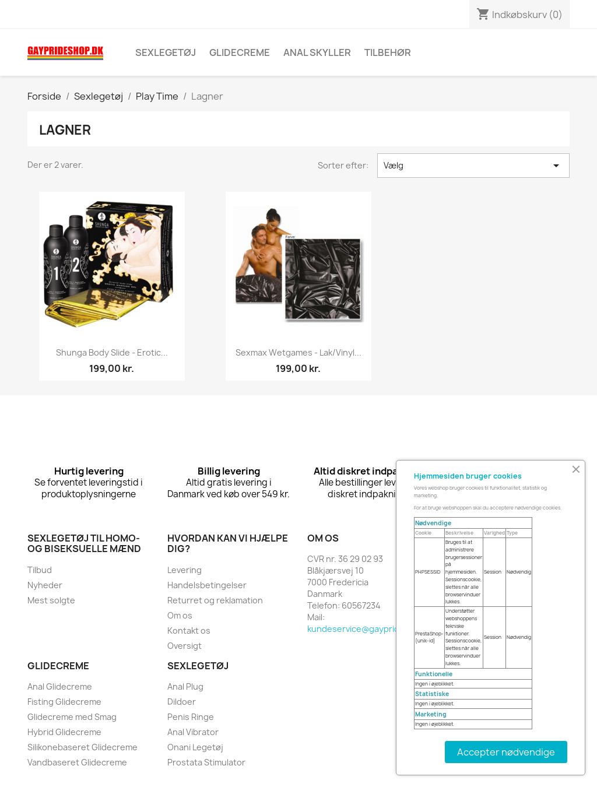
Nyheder (44, 585)
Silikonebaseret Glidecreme (82, 747)
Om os (179, 615)
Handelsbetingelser (207, 585)
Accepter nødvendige (506, 752)
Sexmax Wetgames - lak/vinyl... (298, 352)
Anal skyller (317, 52)
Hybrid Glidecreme (64, 731)
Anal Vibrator (193, 731)
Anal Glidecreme (59, 686)
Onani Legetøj (195, 747)
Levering (184, 569)
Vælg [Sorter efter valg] (473, 166)
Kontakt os (188, 630)
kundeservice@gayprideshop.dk (372, 628)
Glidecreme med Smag (72, 716)
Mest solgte (51, 600)
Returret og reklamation (215, 600)
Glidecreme (239, 52)
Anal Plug (185, 686)
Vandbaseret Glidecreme (77, 762)
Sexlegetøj (165, 52)
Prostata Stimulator (206, 762)
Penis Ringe (190, 716)
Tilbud (39, 569)
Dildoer (181, 701)
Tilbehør (387, 52)
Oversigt (184, 645)
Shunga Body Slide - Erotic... (112, 352)
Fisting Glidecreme (64, 701)
